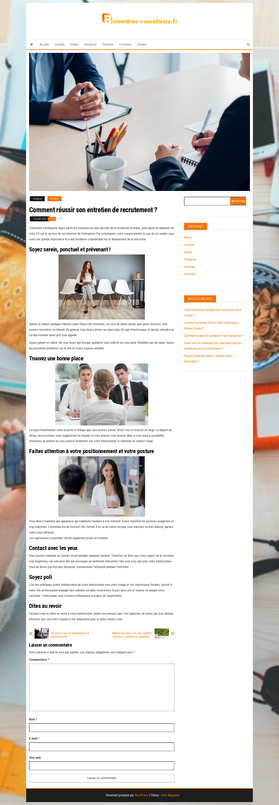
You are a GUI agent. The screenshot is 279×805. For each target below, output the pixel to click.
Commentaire (39, 660)
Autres (188, 237)
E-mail (34, 738)
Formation (125, 44)
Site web (35, 757)
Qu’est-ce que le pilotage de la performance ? (70, 634)
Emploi (74, 44)
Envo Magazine (170, 795)
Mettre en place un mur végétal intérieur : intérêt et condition (132, 634)
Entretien (107, 44)
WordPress (141, 795)
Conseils (59, 44)
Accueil (44, 44)
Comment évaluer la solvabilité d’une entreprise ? (213, 336)
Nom (33, 719)
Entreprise (90, 44)
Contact (142, 44)
